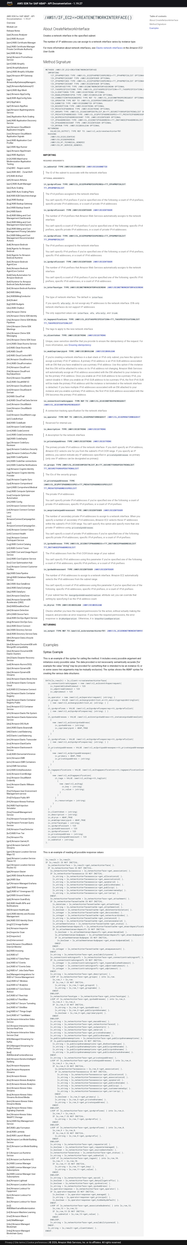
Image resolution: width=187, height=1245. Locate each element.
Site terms (19, 1242)
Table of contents (158, 16)
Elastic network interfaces (109, 47)
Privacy (9, 1242)
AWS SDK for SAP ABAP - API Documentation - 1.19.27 (20, 17)
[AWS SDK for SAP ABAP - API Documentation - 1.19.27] (10, 3)
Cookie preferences (37, 1242)
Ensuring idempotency (80, 345)
